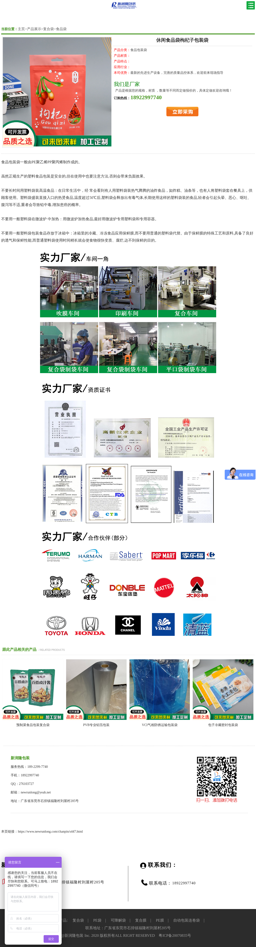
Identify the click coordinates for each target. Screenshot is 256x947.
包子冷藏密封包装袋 (223, 725)
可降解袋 (118, 920)
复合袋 (48, 29)
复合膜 (140, 920)
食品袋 (61, 29)
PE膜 (160, 920)
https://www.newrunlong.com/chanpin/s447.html (50, 831)
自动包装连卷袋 (186, 920)
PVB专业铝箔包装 (96, 725)
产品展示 (34, 29)
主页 (21, 29)
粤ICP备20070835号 (175, 935)
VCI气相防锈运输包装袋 (160, 725)
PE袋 (97, 920)
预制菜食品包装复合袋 (33, 725)
